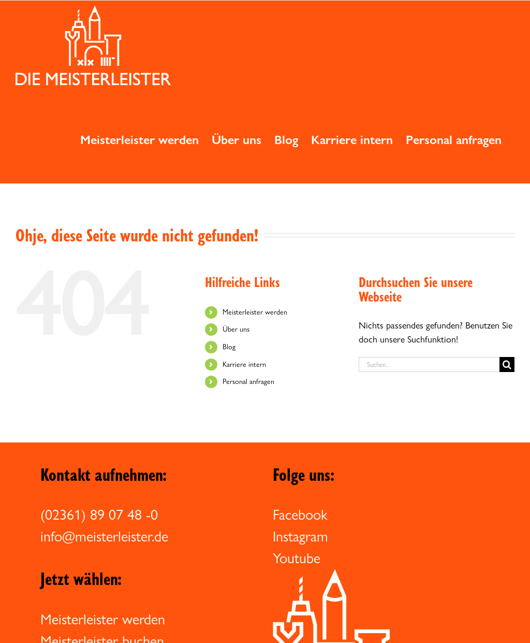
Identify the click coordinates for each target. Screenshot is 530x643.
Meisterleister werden (255, 312)
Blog (229, 346)
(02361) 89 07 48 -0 (99, 514)
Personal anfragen (248, 381)
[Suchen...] (429, 364)
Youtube (296, 558)
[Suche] (506, 364)
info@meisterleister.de (104, 536)
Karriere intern (244, 364)
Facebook (300, 514)
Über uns (236, 329)
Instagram (300, 536)
